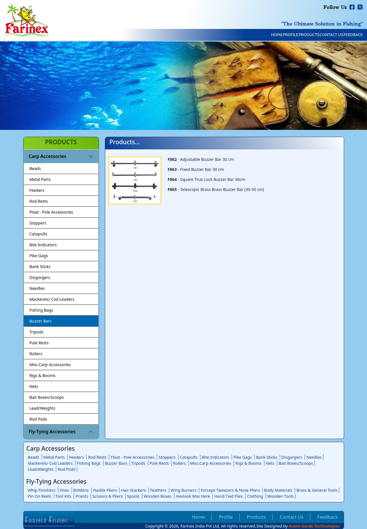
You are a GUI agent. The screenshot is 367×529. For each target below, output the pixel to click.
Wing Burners (183, 490)
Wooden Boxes (158, 496)
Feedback (347, 35)
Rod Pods (38, 419)
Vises (64, 490)
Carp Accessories (47, 156)
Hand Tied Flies (228, 496)
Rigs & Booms (43, 375)
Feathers (158, 490)
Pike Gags (39, 255)
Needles (37, 288)
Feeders (37, 190)
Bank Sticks (40, 266)
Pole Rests (39, 342)
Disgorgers (40, 277)
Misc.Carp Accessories (50, 364)
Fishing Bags (41, 310)
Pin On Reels (39, 496)
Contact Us (313, 35)
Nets (34, 386)
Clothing (255, 496)
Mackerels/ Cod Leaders (52, 299)
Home (222, 35)
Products (278, 35)
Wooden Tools (280, 496)
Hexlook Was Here (193, 496)
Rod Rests (39, 201)
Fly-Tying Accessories (52, 431)
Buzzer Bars (41, 321)
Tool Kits (63, 496)
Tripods (37, 332)
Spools (133, 496)
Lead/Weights (42, 408)
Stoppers (38, 223)
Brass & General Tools (316, 490)
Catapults (38, 234)
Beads (35, 168)
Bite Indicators (43, 244)
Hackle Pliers (105, 490)
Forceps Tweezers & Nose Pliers (230, 490)
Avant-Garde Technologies (314, 526)
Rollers (36, 353)
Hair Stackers (133, 490)
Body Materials (278, 490)
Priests (81, 496)
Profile (248, 35)
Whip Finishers (41, 490)
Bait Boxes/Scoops (47, 397)
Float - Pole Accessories (51, 212)
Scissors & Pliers (107, 496)
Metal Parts (40, 179)
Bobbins (81, 490)
